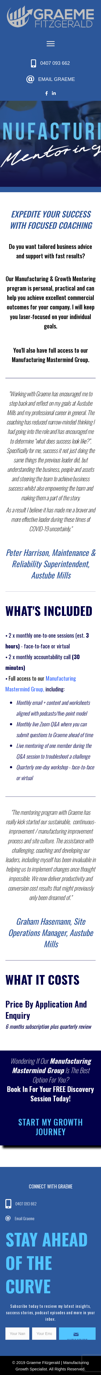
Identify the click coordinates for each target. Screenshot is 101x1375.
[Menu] (50, 43)
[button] (77, 1333)
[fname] (17, 1333)
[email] (44, 1333)
